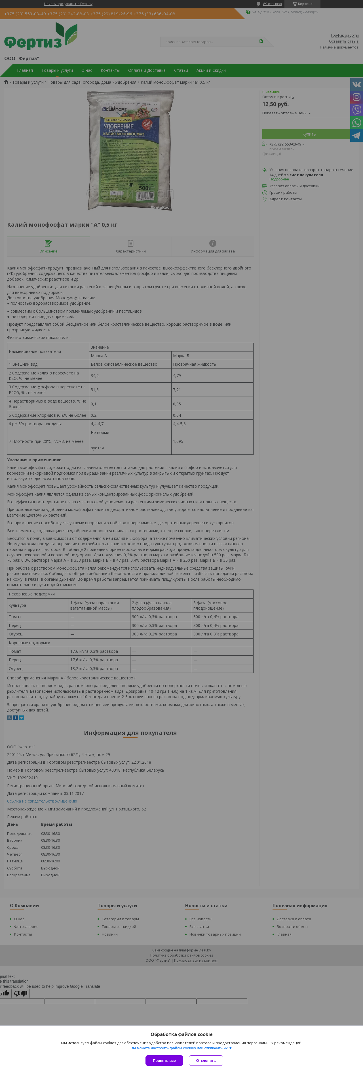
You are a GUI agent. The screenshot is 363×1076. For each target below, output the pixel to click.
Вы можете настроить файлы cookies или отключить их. (179, 1048)
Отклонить (206, 1060)
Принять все (164, 1060)
